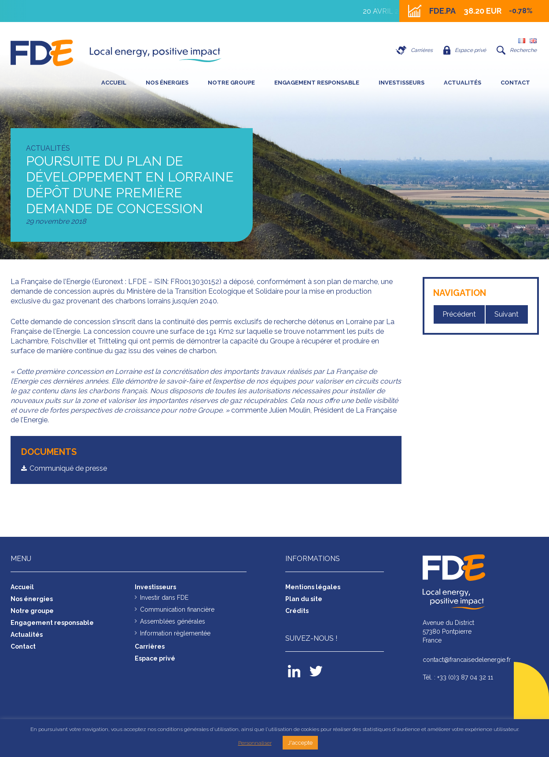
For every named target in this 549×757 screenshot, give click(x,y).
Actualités (462, 82)
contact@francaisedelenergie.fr (467, 659)
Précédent (459, 314)
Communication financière (177, 609)
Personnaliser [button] (255, 743)
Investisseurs (401, 82)
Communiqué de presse (68, 468)
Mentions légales (312, 587)
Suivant (506, 314)
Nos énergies (167, 82)
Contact (515, 82)
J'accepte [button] (300, 742)
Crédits (297, 610)
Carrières (414, 50)
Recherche (517, 50)
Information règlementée (175, 633)
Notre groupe (231, 82)
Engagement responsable (316, 82)
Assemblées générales (172, 621)
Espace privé (464, 50)
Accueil (113, 82)
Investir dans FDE (164, 597)
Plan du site (303, 598)
